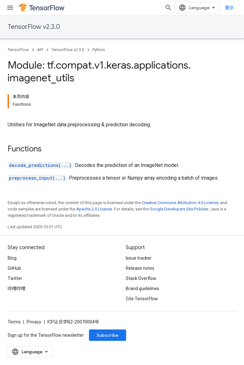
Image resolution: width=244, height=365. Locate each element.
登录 (229, 7)
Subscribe (108, 335)
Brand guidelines (142, 288)
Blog (12, 258)
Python (98, 49)
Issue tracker (139, 258)
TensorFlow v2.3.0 (34, 27)
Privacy (34, 321)
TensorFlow (18, 49)
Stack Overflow (141, 278)
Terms (14, 321)
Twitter (15, 278)
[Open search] (168, 7)
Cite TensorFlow (142, 298)
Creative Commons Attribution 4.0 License (180, 202)
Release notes (140, 268)
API (40, 49)
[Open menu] (10, 7)
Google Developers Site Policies (179, 209)
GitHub (14, 268)
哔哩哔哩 (16, 288)
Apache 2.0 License (94, 209)
